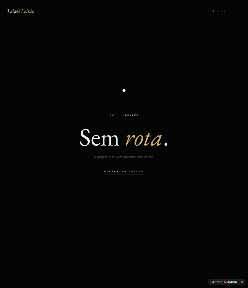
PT (213, 11)
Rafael (20, 11)
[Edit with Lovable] (223, 282)
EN (223, 11)
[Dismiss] (242, 282)
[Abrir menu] (237, 11)
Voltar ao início (124, 171)
